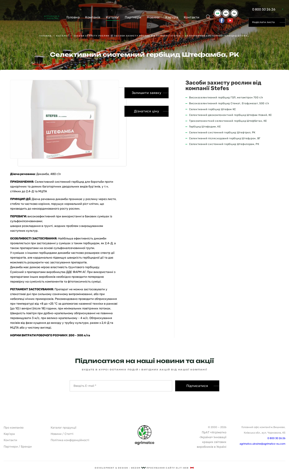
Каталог (112, 17)
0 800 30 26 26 (263, 9)
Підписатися (197, 386)
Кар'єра (171, 17)
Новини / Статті (62, 434)
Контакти (191, 17)
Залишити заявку (146, 93)
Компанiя (92, 17)
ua (217, 13)
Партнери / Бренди (18, 446)
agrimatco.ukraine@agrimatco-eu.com (262, 443)
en (225, 13)
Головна (73, 17)
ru (234, 13)
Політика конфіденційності (70, 440)
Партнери (133, 17)
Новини (153, 17)
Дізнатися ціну (146, 111)
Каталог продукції (63, 427)
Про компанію (14, 427)
